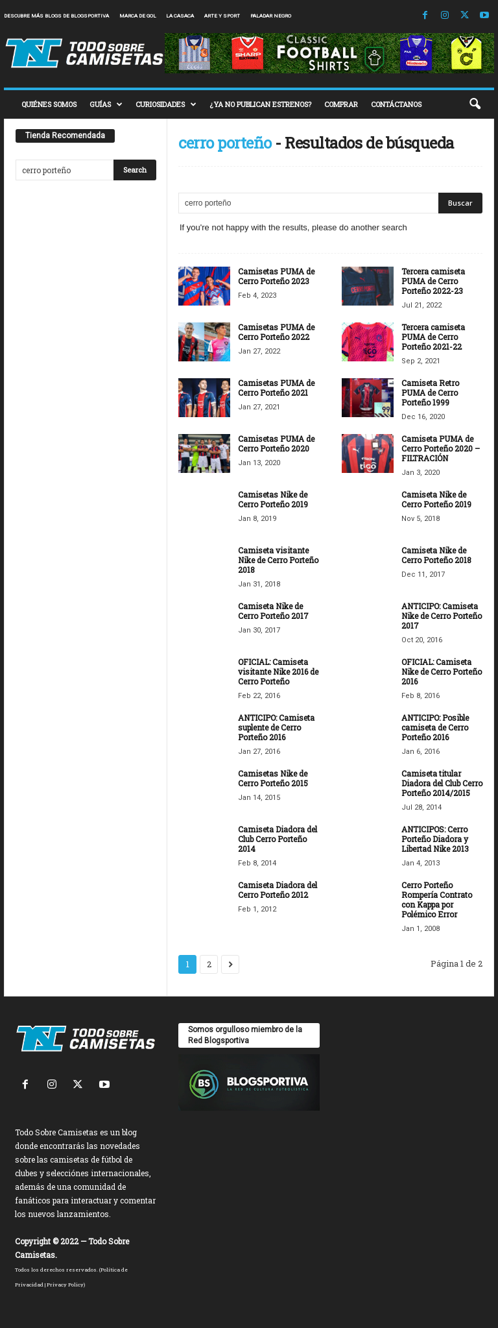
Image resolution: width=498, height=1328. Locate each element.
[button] (474, 104)
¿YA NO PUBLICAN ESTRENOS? (260, 104)
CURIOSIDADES (166, 104)
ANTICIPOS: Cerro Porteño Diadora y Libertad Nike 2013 (435, 839)
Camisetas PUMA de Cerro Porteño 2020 (276, 443)
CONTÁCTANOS (396, 104)
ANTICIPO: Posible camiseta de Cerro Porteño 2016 (435, 727)
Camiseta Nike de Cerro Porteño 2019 (436, 499)
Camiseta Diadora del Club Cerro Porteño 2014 (277, 839)
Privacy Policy (65, 1284)
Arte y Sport (222, 16)
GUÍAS (106, 104)
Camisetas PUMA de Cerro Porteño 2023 (276, 276)
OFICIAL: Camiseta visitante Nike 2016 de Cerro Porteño (278, 671)
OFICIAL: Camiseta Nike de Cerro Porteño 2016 (441, 671)
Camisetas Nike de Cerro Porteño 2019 (273, 499)
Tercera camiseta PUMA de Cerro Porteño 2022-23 (433, 281)
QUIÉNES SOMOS (49, 104)
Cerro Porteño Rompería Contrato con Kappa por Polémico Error (436, 899)
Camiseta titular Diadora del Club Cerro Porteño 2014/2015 (441, 783)
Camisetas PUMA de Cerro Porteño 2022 (276, 332)
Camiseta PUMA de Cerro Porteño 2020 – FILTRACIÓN (440, 448)
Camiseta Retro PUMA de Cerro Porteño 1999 (430, 392)
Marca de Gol (137, 16)
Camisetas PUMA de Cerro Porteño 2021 (276, 388)
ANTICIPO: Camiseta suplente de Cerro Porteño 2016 (276, 727)
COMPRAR (341, 104)
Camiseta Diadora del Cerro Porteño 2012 (277, 890)
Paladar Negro (270, 16)
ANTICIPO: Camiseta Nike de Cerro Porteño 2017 (441, 616)
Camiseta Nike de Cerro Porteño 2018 (436, 555)
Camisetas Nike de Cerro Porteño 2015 (273, 778)
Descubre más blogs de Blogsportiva (56, 16)
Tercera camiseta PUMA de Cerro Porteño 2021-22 (433, 337)
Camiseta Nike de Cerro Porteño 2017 (273, 611)
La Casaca (180, 16)
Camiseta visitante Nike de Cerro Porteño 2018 (278, 560)
